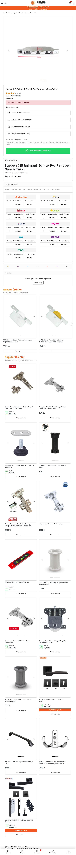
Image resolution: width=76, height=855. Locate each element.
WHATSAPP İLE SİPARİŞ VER (38, 150)
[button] (8, 50)
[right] (71, 324)
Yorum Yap (38, 282)
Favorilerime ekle (12, 107)
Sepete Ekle (20, 351)
